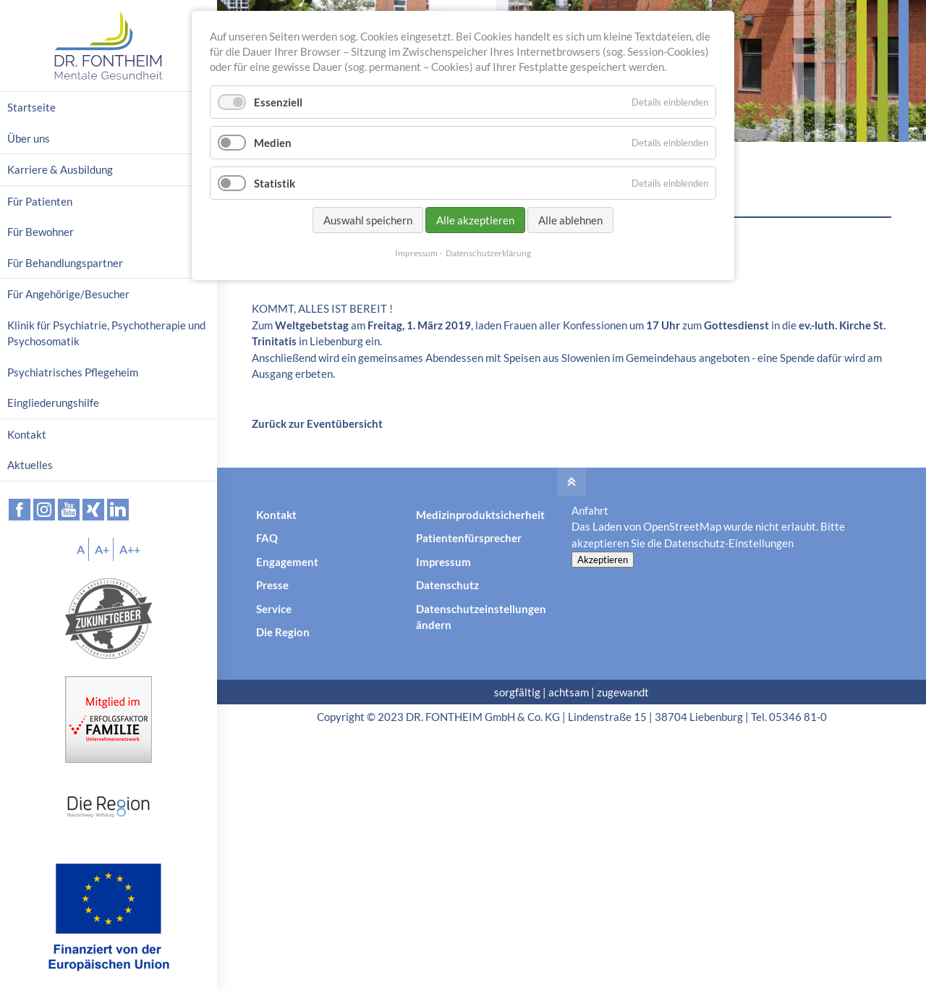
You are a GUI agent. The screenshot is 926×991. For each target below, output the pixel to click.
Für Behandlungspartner (65, 262)
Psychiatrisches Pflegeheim (72, 372)
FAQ (267, 537)
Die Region (283, 631)
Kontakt (276, 514)
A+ (102, 549)
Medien (273, 142)
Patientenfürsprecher (469, 537)
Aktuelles (30, 464)
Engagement (287, 561)
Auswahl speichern (367, 220)
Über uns (28, 138)
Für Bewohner (40, 231)
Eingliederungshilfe (53, 402)
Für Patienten (39, 201)
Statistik (274, 183)
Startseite (31, 107)
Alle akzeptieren (475, 220)
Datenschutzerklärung (488, 253)
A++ (129, 549)
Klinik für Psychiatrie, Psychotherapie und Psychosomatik (106, 333)
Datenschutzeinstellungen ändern (481, 617)
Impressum (443, 561)
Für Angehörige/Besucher (68, 293)
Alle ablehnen (570, 220)
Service (274, 608)
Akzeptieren (602, 559)
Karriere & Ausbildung (60, 169)
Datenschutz (447, 584)
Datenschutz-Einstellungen (729, 542)
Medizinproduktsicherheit (480, 514)
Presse (272, 584)
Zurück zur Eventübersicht (317, 423)
